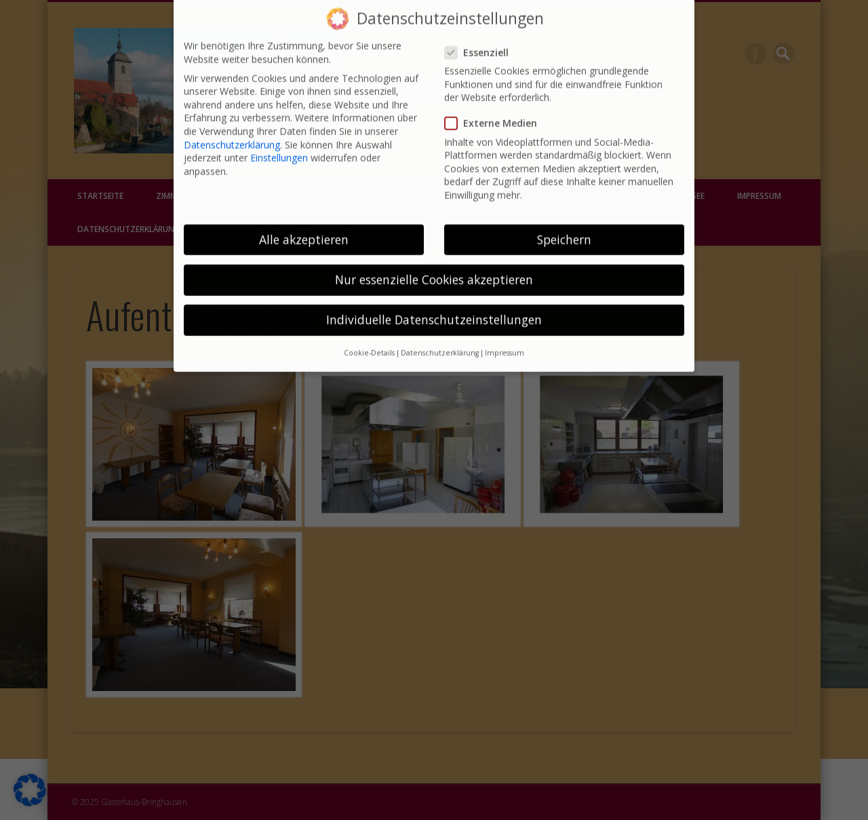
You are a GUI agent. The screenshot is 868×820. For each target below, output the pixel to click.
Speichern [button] (564, 227)
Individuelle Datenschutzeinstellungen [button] (434, 307)
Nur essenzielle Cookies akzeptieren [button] (434, 267)
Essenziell (482, 39)
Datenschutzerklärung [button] (440, 341)
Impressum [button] (504, 341)
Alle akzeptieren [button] (304, 227)
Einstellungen (279, 145)
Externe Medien (496, 111)
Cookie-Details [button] (369, 341)
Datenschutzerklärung (232, 132)
